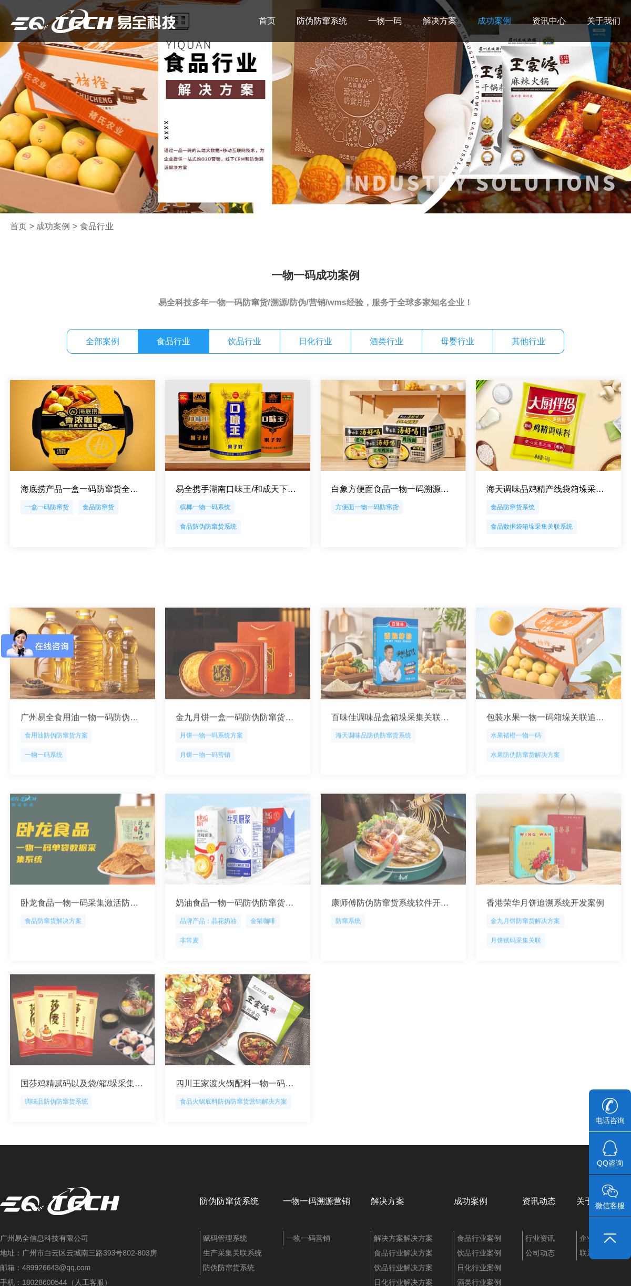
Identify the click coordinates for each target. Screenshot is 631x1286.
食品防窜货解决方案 (53, 971)
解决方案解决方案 (403, 1238)
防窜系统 (348, 971)
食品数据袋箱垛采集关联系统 (532, 526)
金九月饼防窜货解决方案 (525, 971)
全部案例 (102, 341)
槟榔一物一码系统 (205, 507)
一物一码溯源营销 (316, 1201)
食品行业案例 (479, 1238)
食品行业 (97, 226)
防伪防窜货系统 (229, 1201)
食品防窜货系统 (513, 507)
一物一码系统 (44, 805)
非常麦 (189, 991)
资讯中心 (549, 20)
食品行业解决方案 (403, 1253)
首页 (267, 20)
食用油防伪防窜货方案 (56, 786)
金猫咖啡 (263, 971)
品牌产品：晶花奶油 (208, 971)
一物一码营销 (308, 1238)
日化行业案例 (479, 1267)
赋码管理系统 (225, 1238)
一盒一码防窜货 (47, 507)
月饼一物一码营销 (205, 805)
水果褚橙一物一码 (516, 786)
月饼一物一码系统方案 (211, 786)
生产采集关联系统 (232, 1253)
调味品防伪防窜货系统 (56, 1146)
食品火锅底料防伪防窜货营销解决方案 (233, 1146)
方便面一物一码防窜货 (367, 507)
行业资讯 (540, 1238)
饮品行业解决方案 (403, 1267)
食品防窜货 (98, 507)
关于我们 (603, 20)
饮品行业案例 (479, 1253)
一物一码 (385, 20)
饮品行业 (244, 341)
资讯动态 (539, 1201)
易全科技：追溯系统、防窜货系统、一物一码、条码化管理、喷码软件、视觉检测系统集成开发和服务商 (93, 21)
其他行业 (528, 341)
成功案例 (494, 20)
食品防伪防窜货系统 (208, 526)
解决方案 (439, 20)
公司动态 (540, 1253)
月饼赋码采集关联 (516, 991)
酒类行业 (386, 341)
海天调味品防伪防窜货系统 (373, 786)
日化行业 (315, 341)
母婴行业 (457, 341)
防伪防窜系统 (322, 20)
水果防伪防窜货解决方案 (525, 805)
